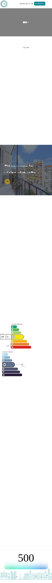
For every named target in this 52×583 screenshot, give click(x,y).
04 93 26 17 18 (26, 3)
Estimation (39, 3)
